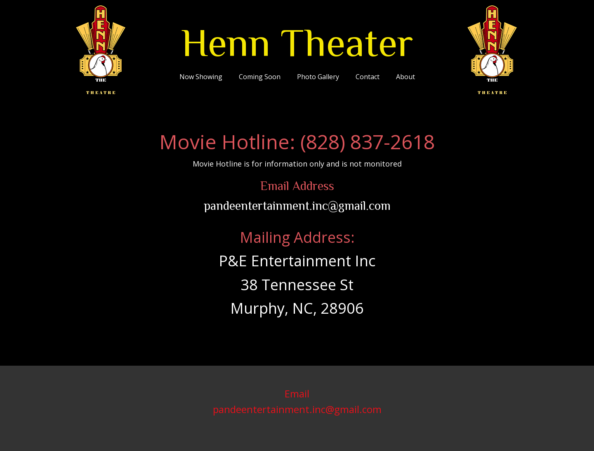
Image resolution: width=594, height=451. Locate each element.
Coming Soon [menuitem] (259, 76)
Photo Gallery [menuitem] (318, 76)
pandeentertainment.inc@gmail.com (297, 206)
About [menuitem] (405, 76)
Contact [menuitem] (368, 76)
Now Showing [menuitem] (200, 76)
